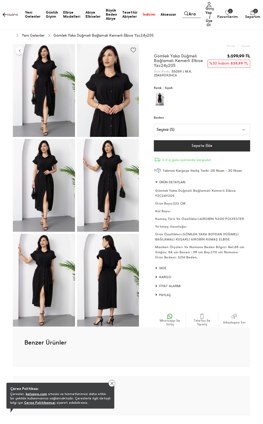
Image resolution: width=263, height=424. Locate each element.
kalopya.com (36, 394)
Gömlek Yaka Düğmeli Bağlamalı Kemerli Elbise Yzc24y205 (103, 36)
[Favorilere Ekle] (133, 50)
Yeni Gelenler (33, 36)
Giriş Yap (209, 10)
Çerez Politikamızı (39, 403)
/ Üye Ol (209, 21)
